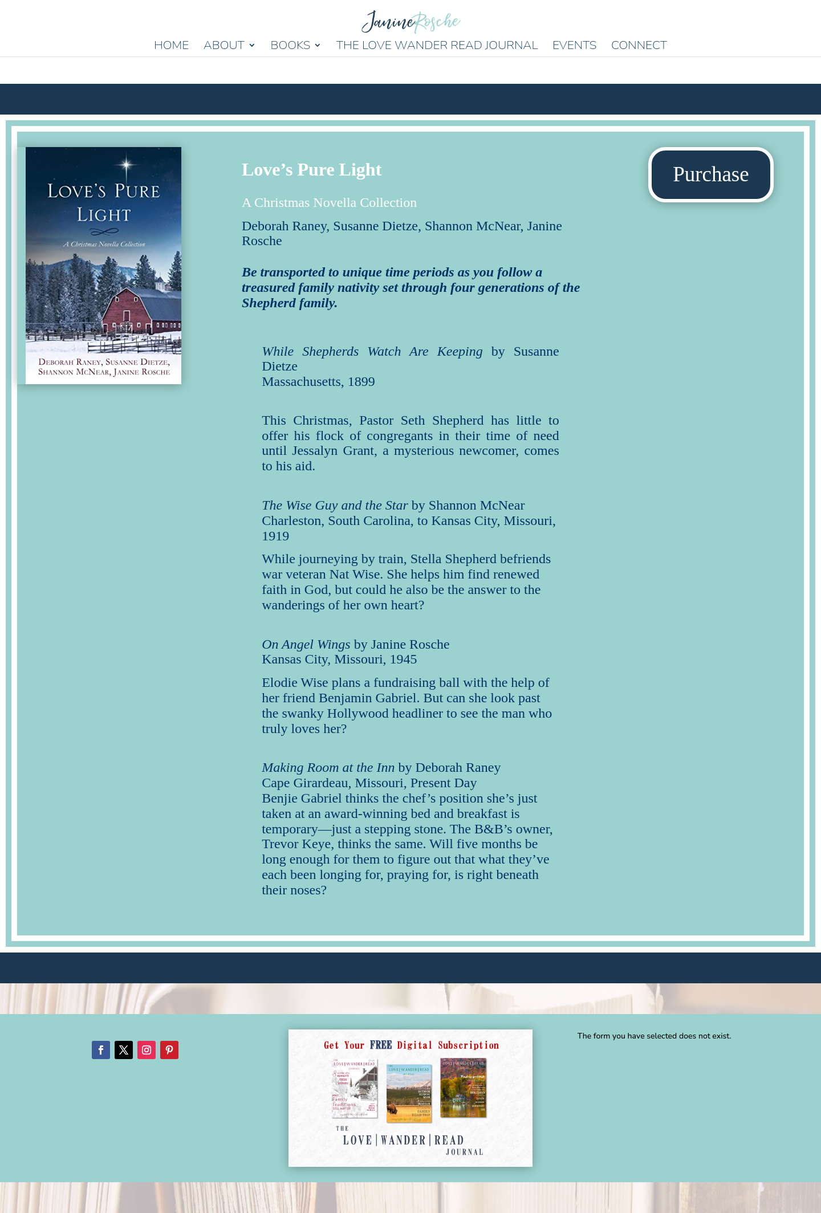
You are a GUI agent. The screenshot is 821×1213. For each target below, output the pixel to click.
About (224, 47)
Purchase (711, 174)
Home (171, 47)
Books (290, 47)
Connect (639, 47)
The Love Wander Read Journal (437, 47)
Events (574, 47)
